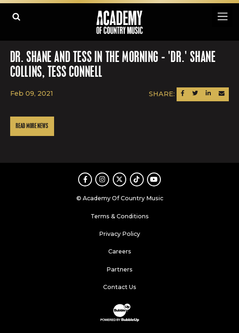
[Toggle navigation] (222, 16)
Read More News (32, 126)
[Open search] (16, 16)
